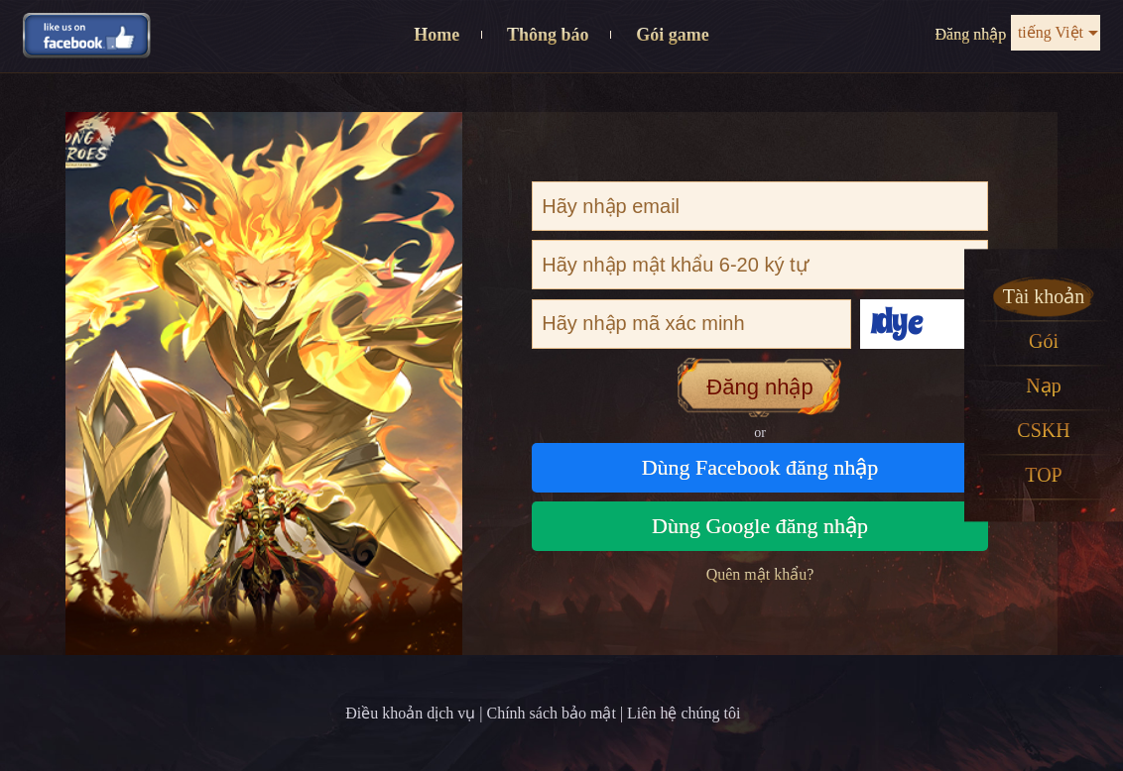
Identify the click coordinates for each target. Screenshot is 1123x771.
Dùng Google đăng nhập (760, 525)
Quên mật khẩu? (760, 574)
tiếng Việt (1050, 32)
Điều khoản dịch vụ (410, 713)
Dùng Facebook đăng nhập (760, 467)
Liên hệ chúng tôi (683, 713)
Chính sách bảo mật (550, 713)
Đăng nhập (971, 34)
